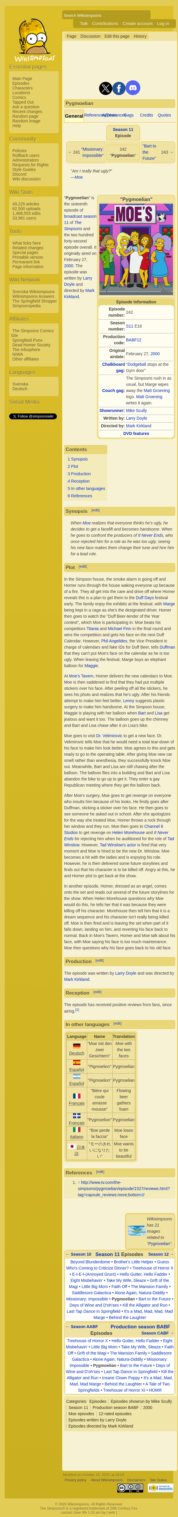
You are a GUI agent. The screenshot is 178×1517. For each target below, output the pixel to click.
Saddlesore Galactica (91, 1292)
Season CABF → (157, 1333)
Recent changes (27, 111)
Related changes (27, 247)
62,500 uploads (26, 208)
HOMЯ (155, 1390)
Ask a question (25, 106)
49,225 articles (25, 204)
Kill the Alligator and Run (145, 1305)
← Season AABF (81, 1326)
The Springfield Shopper (34, 301)
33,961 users (24, 218)
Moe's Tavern (81, 676)
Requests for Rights (30, 164)
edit (96, 510)
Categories (76, 1401)
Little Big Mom (95, 1286)
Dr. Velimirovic (109, 735)
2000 (155, 353)
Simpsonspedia (26, 305)
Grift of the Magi (91, 1353)
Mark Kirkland (138, 425)
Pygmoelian (159, 1243)
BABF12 (133, 340)
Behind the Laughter (127, 1317)
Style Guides (24, 169)
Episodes (20, 83)
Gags (129, 115)
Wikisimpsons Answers (33, 296)
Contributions (105, 23)
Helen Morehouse (128, 832)
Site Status (158, 1480)
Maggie (91, 665)
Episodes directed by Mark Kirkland (100, 1426)
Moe (79, 177)
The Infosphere (26, 349)
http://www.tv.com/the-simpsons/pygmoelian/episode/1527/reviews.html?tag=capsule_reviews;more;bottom (124, 1188)
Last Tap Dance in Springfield (93, 1311)
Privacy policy (75, 1480)
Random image (26, 121)
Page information (28, 266)
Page (71, 36)
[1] (77, 1009)
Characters (22, 88)
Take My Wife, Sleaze (126, 1280)
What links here (26, 243)
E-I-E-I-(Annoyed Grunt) (94, 1274)
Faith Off (119, 1286)
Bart (142, 713)
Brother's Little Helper (133, 1262)
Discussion (90, 36)
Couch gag (112, 390)
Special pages (25, 252)
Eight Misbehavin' (86, 1280)
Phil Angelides (114, 641)
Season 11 (123, 129)
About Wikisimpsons (107, 1480)
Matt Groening (157, 390)
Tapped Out (23, 102)
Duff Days (145, 597)
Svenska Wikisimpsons (33, 291)
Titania (92, 628)
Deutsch (19, 388)
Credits (146, 115)
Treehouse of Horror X (153, 1268)
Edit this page (117, 36)
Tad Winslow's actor (118, 845)
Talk (84, 23)
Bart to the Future (155, 1299)
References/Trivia (100, 115)
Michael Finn (119, 628)
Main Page (22, 78)
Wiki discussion (26, 179)
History (140, 36)
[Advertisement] (32, 508)
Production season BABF (140, 1327)
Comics (19, 97)
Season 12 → (161, 1254)
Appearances (114, 115)
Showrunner (111, 410)
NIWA (17, 354)
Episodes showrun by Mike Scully (141, 1401)
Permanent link (26, 262)
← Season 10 (78, 1254)
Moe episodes (81, 1413)
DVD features (136, 433)
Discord (19, 174)
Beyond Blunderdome (90, 1262)
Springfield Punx (27, 340)
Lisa (159, 713)
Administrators (25, 160)
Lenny (128, 700)
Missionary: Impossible (87, 1299)
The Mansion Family (149, 1286)
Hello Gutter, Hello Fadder (143, 1274)
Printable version (27, 257)
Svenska (20, 384)
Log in (163, 23)
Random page (25, 116)
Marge (169, 604)
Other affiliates (25, 359)
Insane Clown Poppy (121, 1377)
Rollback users (25, 155)
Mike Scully (136, 410)
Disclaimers (136, 1480)
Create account (138, 23)
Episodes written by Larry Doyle (97, 1420)
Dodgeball (137, 364)
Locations (21, 92)
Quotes (164, 115)
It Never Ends (150, 535)
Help (16, 125)
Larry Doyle (136, 418)
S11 (130, 326)
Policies (19, 150)
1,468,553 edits (26, 213)
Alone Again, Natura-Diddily (140, 1292)
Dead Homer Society (31, 345)
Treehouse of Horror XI (124, 1390)
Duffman (167, 647)
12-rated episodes (115, 1413)
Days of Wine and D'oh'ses (94, 1305)
